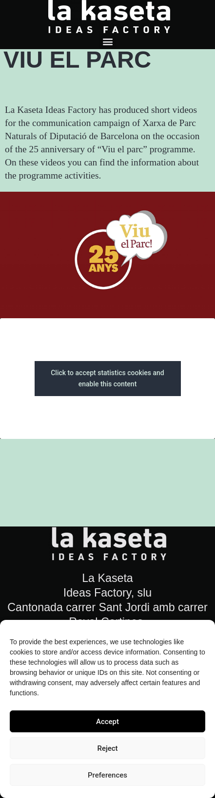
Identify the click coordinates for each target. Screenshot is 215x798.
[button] (107, 41)
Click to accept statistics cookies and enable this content (107, 378)
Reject (107, 748)
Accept (107, 721)
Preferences (107, 775)
